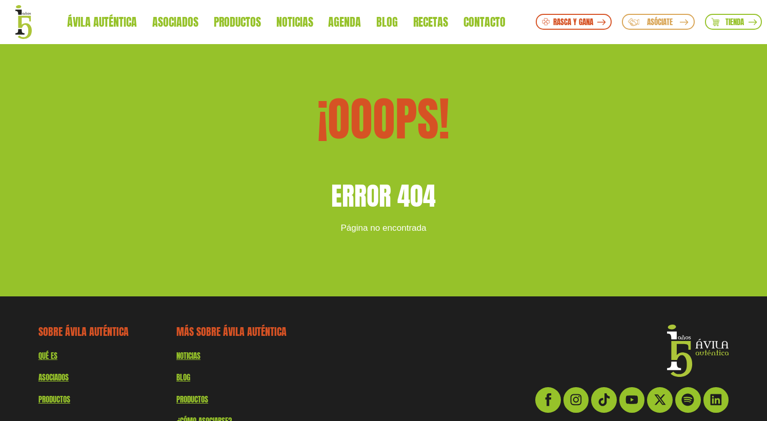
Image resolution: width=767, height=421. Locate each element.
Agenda (344, 21)
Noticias (294, 21)
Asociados (175, 21)
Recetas (430, 21)
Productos (237, 21)
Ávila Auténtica (102, 21)
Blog (387, 21)
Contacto (484, 21)
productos (54, 399)
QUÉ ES (47, 356)
